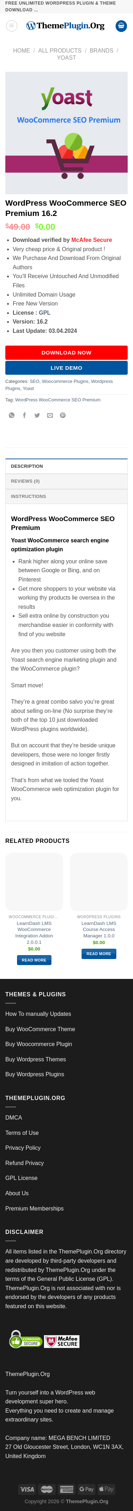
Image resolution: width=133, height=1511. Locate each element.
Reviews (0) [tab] (25, 481)
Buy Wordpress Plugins (34, 1074)
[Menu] (11, 26)
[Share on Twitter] (37, 416)
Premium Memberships (34, 1209)
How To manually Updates (38, 1014)
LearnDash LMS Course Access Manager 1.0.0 (99, 929)
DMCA (13, 1118)
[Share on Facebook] (25, 416)
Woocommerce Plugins (65, 381)
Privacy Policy (23, 1148)
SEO (34, 381)
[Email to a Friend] (50, 416)
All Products (60, 51)
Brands (101, 51)
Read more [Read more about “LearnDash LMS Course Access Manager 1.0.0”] (99, 954)
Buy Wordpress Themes (35, 1059)
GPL (45, 313)
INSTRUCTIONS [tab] (28, 496)
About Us (17, 1193)
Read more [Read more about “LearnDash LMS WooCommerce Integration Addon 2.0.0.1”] (34, 960)
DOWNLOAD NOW (66, 353)
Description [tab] (27, 466)
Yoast (66, 58)
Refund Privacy (24, 1163)
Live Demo (67, 368)
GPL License (21, 1178)
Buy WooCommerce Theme (40, 1029)
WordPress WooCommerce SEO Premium (58, 399)
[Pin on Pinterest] (63, 416)
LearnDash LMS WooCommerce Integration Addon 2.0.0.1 (34, 933)
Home (21, 51)
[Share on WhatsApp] (12, 416)
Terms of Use (22, 1133)
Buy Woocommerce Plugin (38, 1044)
